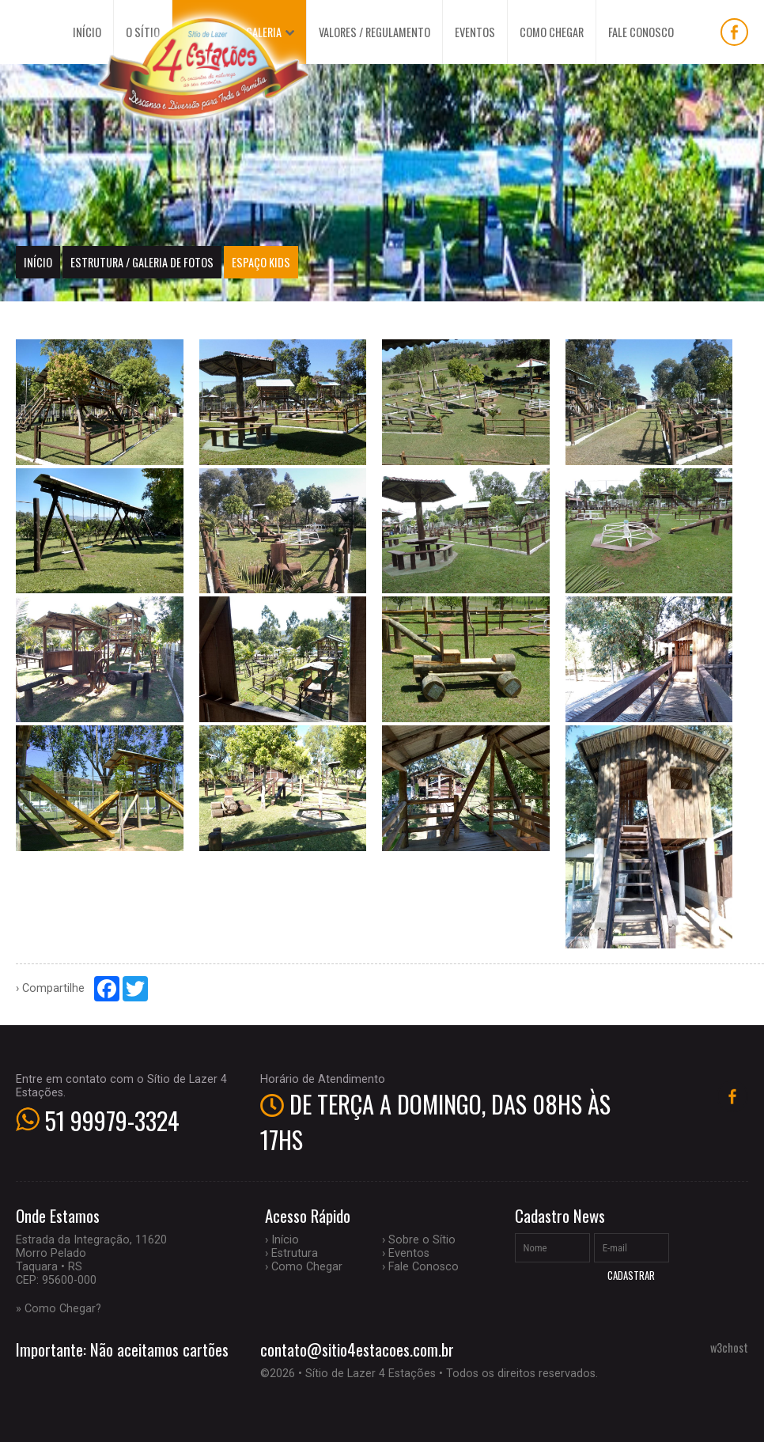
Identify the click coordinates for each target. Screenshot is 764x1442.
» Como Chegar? (58, 1308)
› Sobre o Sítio (419, 1240)
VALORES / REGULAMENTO (374, 32)
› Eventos (405, 1253)
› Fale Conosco (420, 1267)
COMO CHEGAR (552, 32)
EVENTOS (475, 32)
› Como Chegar (303, 1267)
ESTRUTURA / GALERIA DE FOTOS (142, 262)
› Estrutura (291, 1253)
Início (38, 262)
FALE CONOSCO (641, 32)
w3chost (729, 1347)
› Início (282, 1240)
